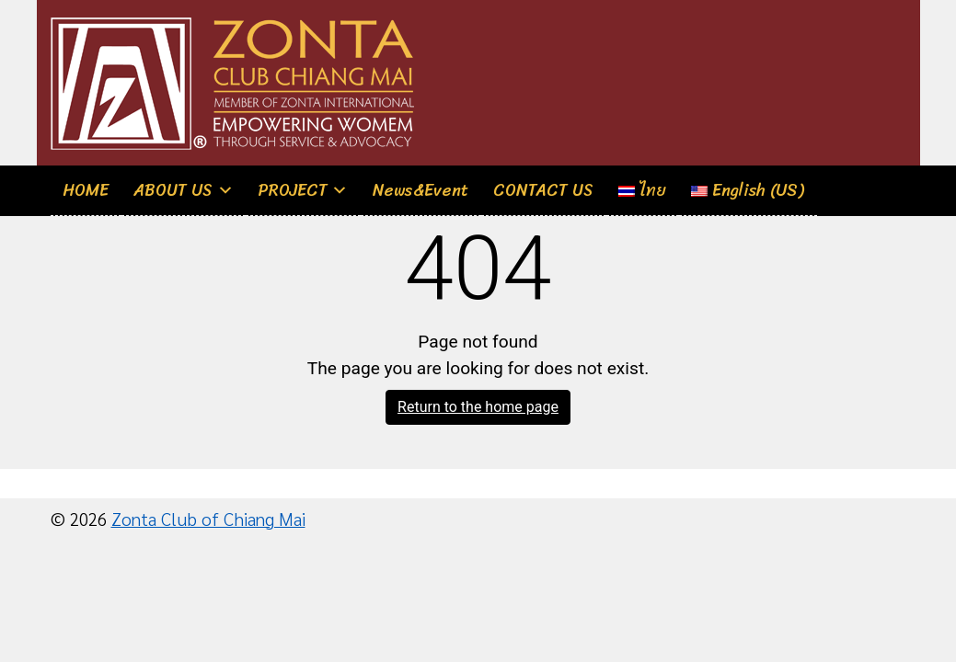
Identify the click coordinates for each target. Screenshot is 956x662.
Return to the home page (478, 407)
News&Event (420, 190)
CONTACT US (543, 190)
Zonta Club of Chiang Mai (208, 518)
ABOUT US (173, 190)
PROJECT (293, 190)
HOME (86, 190)
